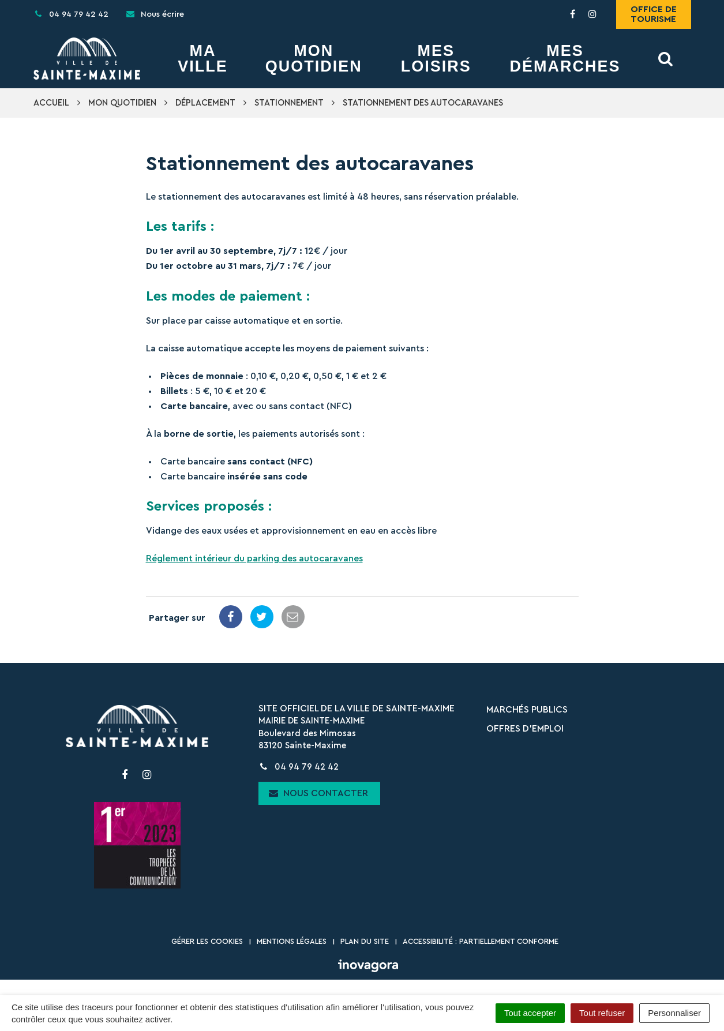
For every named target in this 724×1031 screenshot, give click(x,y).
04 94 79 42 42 (298, 767)
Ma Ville (203, 58)
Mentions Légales (292, 941)
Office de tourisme (654, 14)
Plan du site (364, 941)
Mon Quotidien (313, 58)
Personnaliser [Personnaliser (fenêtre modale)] (674, 1013)
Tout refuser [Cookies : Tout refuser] (602, 1013)
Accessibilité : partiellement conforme (480, 941)
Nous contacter (318, 793)
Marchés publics (527, 709)
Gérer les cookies (207, 941)
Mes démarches (564, 58)
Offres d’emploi (525, 728)
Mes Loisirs (436, 58)
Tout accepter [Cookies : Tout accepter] (530, 1013)
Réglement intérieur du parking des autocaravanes (254, 558)
